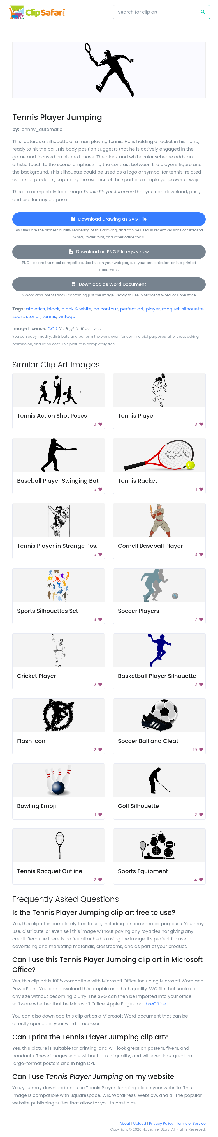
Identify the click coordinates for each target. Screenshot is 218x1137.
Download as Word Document (109, 284)
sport (18, 316)
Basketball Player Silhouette (157, 676)
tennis (49, 316)
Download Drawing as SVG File (109, 219)
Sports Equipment (143, 871)
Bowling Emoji (36, 806)
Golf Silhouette (138, 806)
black (53, 309)
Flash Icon (31, 741)
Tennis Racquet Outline (49, 871)
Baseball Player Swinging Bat (58, 481)
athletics (35, 309)
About (125, 1123)
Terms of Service (191, 1123)
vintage (66, 316)
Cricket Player (36, 676)
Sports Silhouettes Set (47, 611)
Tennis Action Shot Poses (52, 416)
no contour (106, 309)
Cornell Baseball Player (150, 546)
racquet (171, 309)
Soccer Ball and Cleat (148, 741)
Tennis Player (136, 416)
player (153, 309)
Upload (139, 1123)
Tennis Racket (137, 481)
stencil (33, 316)
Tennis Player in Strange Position (62, 546)
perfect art (131, 309)
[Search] (154, 12)
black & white (76, 309)
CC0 (52, 328)
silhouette (193, 309)
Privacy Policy (161, 1123)
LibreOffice (154, 1004)
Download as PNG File (109, 251)
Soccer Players (138, 611)
